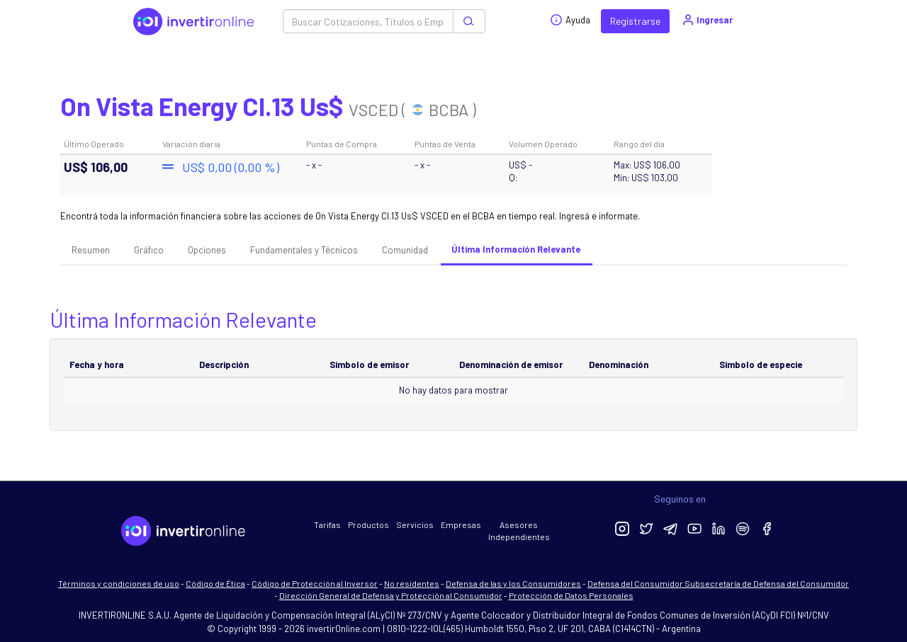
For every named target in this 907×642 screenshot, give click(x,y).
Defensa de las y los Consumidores (513, 583)
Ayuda (570, 19)
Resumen (91, 250)
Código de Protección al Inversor (315, 583)
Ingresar (707, 19)
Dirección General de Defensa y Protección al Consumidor (390, 595)
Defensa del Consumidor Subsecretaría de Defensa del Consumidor (718, 583)
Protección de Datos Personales (571, 595)
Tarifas (327, 524)
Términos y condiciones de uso (118, 583)
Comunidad (405, 250)
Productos (368, 524)
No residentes (411, 583)
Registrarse (635, 21)
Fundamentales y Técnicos (304, 250)
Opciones (207, 250)
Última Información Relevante (515, 249)
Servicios (415, 524)
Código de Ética (215, 583)
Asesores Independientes (519, 530)
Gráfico (149, 250)
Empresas (461, 524)
